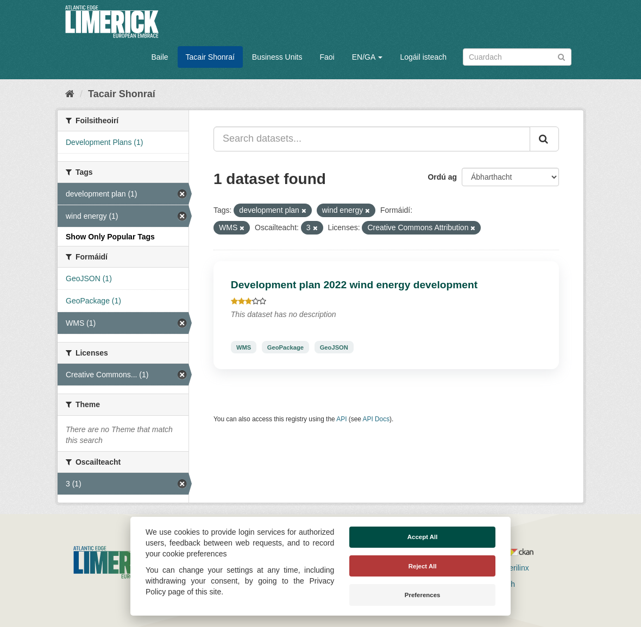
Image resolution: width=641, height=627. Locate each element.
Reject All (423, 566)
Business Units (277, 57)
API (341, 419)
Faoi (326, 57)
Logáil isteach (423, 57)
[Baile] (69, 93)
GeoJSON (334, 347)
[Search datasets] (517, 57)
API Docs (376, 419)
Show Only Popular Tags (110, 236)
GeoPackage (285, 347)
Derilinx (511, 567)
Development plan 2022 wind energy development (354, 284)
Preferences (423, 595)
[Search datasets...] (371, 138)
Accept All (422, 537)
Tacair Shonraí (210, 57)
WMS (243, 347)
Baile (159, 57)
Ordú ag (442, 177)
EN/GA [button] (367, 57)
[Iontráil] (561, 56)
